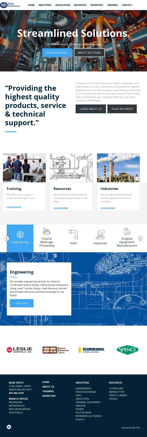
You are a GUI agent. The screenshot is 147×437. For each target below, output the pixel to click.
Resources (80, 5)
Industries (45, 5)
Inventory (96, 5)
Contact (127, 5)
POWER (80, 409)
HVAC (79, 395)
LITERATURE (116, 388)
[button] (57, 52)
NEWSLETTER (116, 391)
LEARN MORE (13, 207)
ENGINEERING (83, 388)
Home (31, 5)
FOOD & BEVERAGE (86, 391)
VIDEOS (113, 398)
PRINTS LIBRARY (118, 395)
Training (112, 5)
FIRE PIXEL (136, 427)
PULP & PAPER (83, 412)
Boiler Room (62, 5)
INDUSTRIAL (82, 398)
